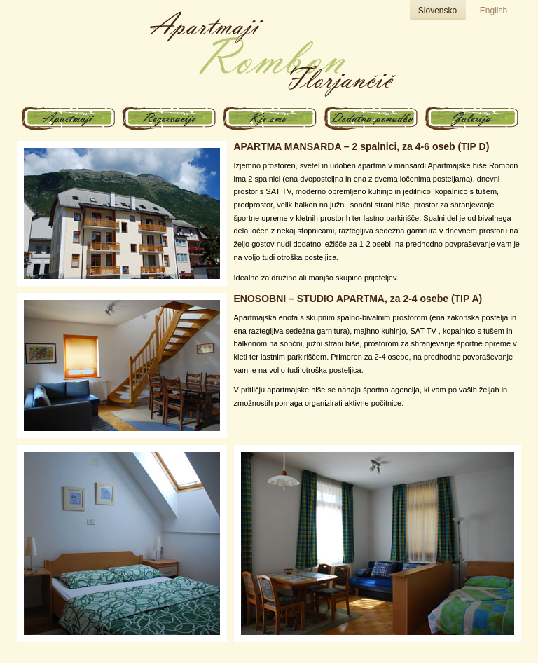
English (493, 10)
